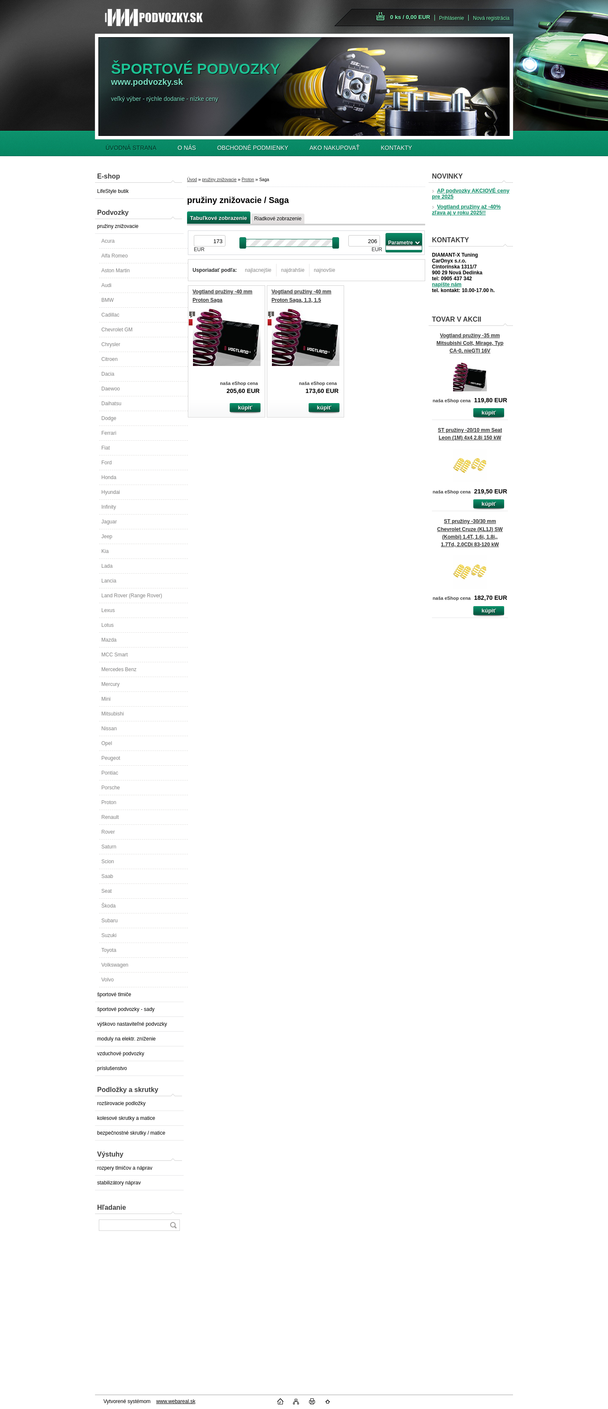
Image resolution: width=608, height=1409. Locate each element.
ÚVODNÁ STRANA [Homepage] (131, 147)
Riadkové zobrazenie (277, 219)
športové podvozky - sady (126, 1009)
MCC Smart (114, 655)
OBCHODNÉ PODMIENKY (252, 147)
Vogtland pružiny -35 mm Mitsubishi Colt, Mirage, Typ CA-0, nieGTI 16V (470, 343)
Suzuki (109, 935)
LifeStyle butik (113, 191)
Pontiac (109, 773)
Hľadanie (111, 1207)
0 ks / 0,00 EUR (410, 17)
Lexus (108, 610)
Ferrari (108, 433)
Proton (108, 802)
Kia (105, 551)
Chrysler (110, 344)
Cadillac (110, 315)
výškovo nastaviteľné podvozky (132, 1024)
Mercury (110, 684)
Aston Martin (115, 271)
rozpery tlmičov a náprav (124, 1168)
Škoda (108, 906)
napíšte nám (446, 284)
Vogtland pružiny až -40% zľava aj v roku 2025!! (466, 210)
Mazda (109, 640)
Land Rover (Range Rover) (131, 596)
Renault (110, 817)
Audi (106, 285)
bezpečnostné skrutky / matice (131, 1133)
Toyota (108, 950)
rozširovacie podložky (121, 1103)
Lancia (108, 581)
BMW (107, 300)
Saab (107, 876)
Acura (107, 241)
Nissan (109, 729)
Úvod (192, 179)
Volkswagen (114, 965)
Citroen (109, 359)
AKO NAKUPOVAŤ (334, 147)
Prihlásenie (451, 18)
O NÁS (187, 147)
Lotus (107, 625)
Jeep (106, 536)
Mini (106, 699)
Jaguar (109, 522)
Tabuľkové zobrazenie (218, 218)
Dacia (107, 374)
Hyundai (110, 492)
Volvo (107, 980)
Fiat (105, 448)
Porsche (110, 788)
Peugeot (110, 758)
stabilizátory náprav (119, 1183)
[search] (173, 1225)
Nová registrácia (491, 18)
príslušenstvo (112, 1068)
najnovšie (324, 270)
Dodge (108, 418)
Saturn (108, 847)
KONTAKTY (396, 147)
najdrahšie (292, 270)
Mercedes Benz (118, 669)
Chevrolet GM (117, 330)
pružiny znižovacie (117, 226)
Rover (108, 832)
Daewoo (110, 389)
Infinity (108, 507)
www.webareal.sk (175, 1401)
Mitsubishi (112, 714)
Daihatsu (111, 403)
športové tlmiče (114, 994)
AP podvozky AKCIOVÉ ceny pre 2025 (470, 194)
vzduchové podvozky (120, 1054)
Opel (106, 743)
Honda (108, 477)
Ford (106, 463)
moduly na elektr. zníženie (126, 1039)
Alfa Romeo (114, 256)
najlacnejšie (258, 270)
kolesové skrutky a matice (126, 1118)
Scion (107, 861)
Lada (107, 566)
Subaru (109, 921)
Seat (106, 891)
